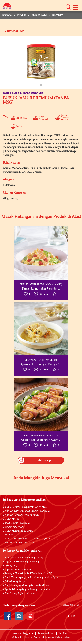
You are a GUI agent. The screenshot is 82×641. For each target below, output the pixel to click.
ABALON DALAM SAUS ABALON (22, 515)
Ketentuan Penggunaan (23, 633)
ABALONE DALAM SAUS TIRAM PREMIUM (27, 511)
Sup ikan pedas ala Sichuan (18, 570)
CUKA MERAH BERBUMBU (19, 531)
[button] (68, 6)
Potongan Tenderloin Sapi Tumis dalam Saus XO (28, 573)
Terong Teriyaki (12, 566)
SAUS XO (9, 535)
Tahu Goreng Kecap (15, 581)
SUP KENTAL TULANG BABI (19, 543)
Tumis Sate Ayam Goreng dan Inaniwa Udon (27, 585)
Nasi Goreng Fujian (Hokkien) (20, 593)
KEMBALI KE (15, 31)
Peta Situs (62, 633)
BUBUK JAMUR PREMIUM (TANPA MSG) (26, 507)
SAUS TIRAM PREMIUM (17, 523)
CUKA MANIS (12, 519)
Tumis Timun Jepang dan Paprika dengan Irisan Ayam (31, 577)
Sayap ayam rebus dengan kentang (22, 562)
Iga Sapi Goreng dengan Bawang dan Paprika (27, 589)
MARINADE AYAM (14, 527)
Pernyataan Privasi (46, 633)
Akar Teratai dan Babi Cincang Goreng (24, 558)
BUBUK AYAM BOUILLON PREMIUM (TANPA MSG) (31, 539)
